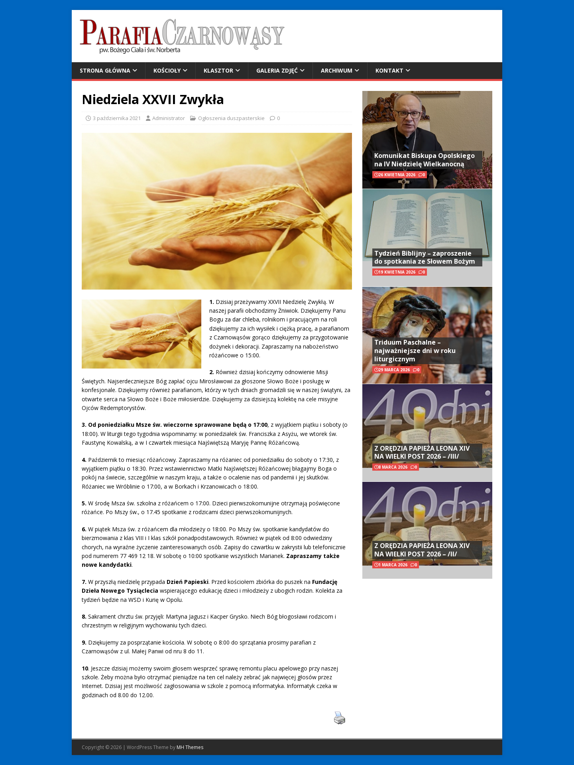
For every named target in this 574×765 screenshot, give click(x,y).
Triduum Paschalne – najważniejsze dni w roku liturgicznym (415, 350)
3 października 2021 (117, 118)
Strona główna (105, 70)
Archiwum (336, 70)
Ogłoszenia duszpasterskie (231, 118)
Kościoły (167, 70)
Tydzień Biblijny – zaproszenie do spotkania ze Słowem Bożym (424, 257)
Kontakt (389, 70)
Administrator (168, 118)
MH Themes (190, 747)
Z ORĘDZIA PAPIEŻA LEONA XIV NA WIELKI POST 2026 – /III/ (422, 452)
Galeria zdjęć (277, 70)
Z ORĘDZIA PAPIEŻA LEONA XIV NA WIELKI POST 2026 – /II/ (422, 549)
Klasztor (218, 70)
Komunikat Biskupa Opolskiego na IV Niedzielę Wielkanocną (424, 159)
